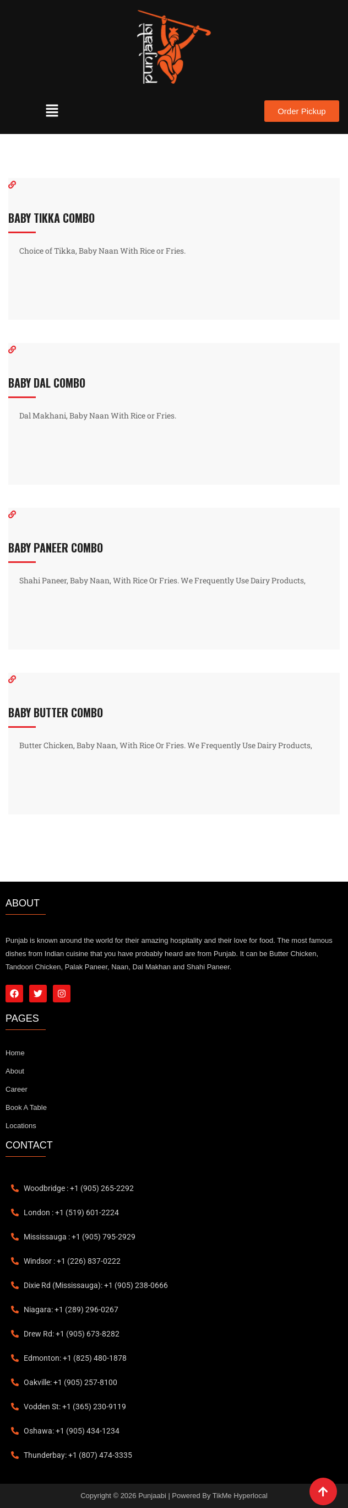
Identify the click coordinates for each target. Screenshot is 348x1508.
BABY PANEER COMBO (55, 547)
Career (17, 1089)
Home (15, 1053)
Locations (21, 1125)
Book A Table (26, 1107)
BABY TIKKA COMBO (51, 218)
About (15, 1071)
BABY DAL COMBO (46, 382)
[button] (52, 111)
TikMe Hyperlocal (240, 1495)
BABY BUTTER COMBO (55, 712)
